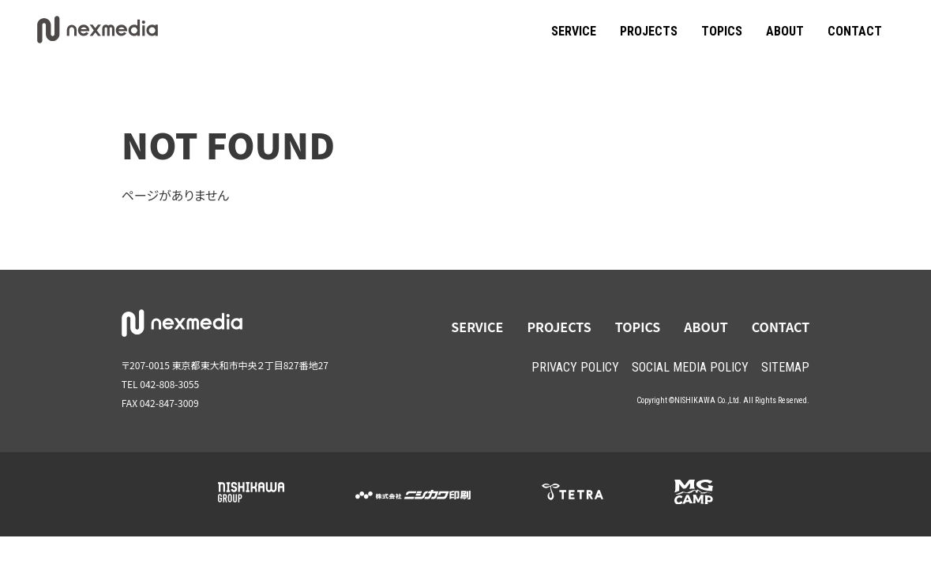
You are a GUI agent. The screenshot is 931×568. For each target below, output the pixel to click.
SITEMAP (785, 367)
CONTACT (855, 31)
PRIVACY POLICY (575, 367)
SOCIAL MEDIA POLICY (690, 367)
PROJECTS (649, 31)
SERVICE (573, 31)
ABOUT (785, 31)
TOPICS (721, 31)
